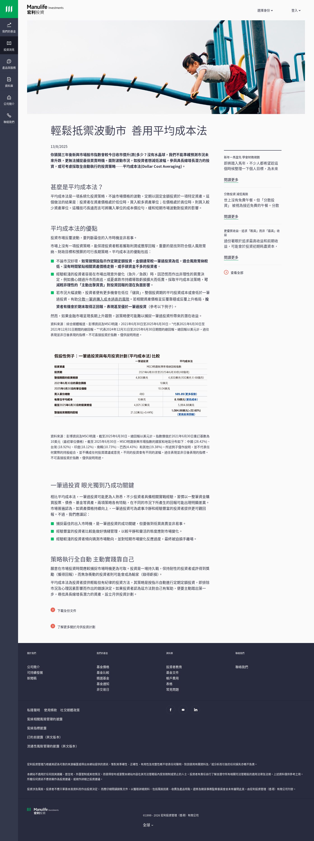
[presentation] (9, 27)
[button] (264, 10)
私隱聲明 (33, 710)
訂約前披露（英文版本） (45, 737)
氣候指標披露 (37, 728)
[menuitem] (9, 28)
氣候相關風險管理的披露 (45, 719)
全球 (146, 824)
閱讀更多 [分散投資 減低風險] (231, 216)
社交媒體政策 (70, 710)
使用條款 (50, 710)
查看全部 (237, 272)
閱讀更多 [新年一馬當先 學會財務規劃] (231, 179)
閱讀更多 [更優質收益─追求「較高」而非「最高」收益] (231, 257)
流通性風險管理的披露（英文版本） (53, 746)
